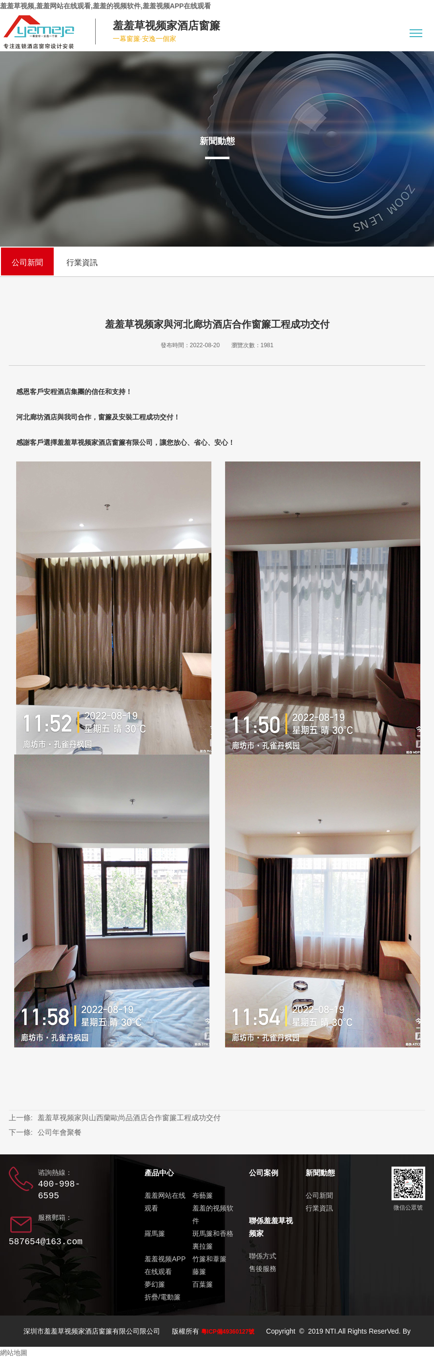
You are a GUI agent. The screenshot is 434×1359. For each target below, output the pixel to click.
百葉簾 (202, 1284)
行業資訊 (82, 262)
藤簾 (199, 1271)
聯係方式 (262, 1256)
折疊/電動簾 (163, 1297)
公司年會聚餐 (60, 1132)
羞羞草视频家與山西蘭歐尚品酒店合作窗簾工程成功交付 (129, 1117)
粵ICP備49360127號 (227, 1331)
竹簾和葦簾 (209, 1259)
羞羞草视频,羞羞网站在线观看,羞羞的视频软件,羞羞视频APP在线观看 (105, 6)
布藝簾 (202, 1195)
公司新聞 (27, 262)
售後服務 (262, 1269)
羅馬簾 (155, 1233)
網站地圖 (13, 1353)
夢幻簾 (155, 1284)
